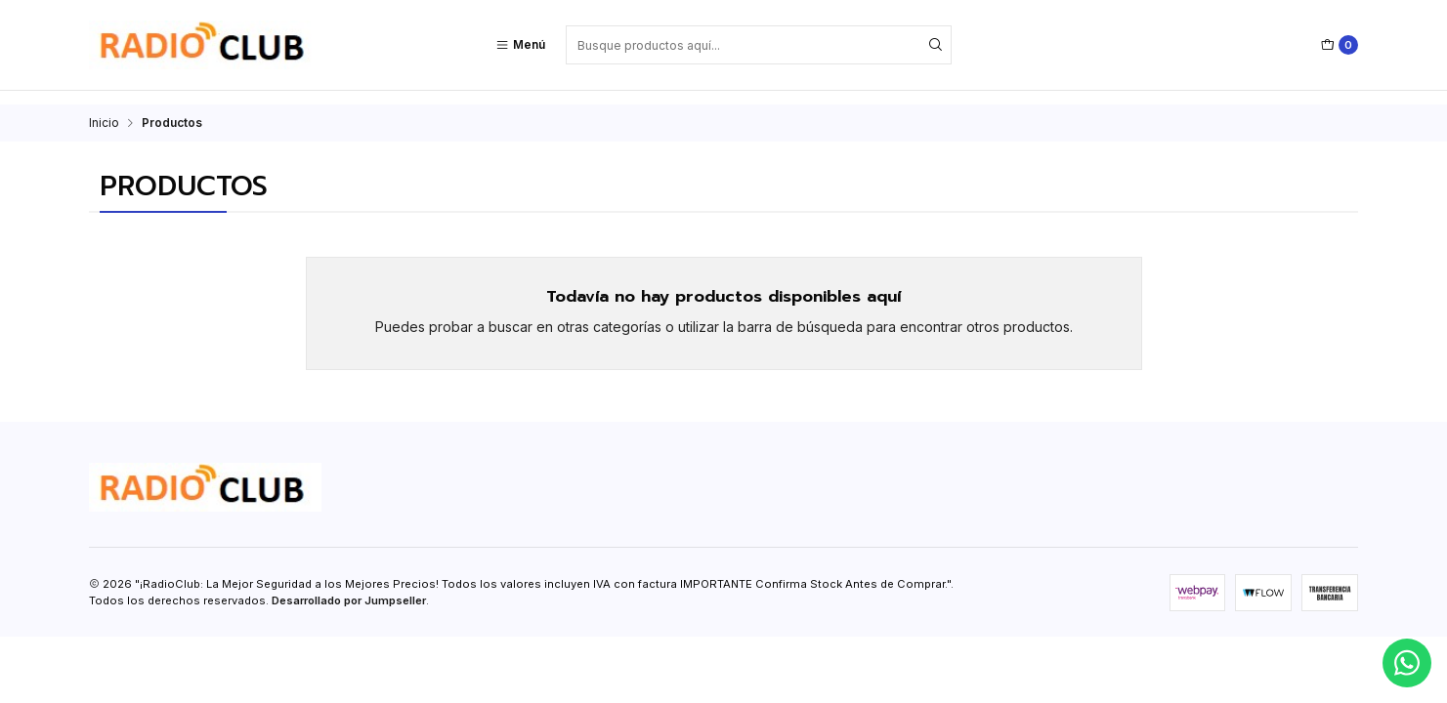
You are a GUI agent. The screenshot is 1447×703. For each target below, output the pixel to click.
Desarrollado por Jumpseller (349, 587)
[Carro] (1339, 45)
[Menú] (520, 45)
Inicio (104, 109)
